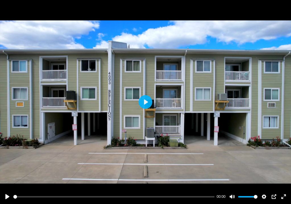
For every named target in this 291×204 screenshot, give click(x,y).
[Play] (7, 196)
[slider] (114, 196)
